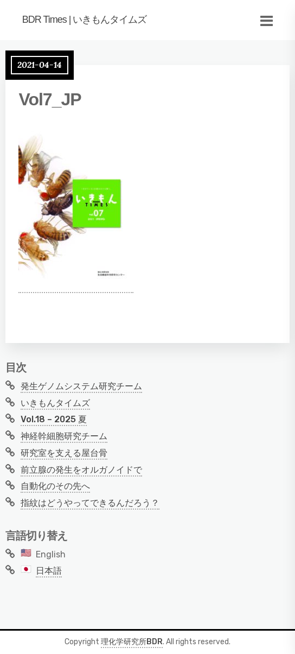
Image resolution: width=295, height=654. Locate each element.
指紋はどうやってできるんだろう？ (90, 503)
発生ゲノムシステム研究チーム (81, 386)
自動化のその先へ (55, 486)
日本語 (49, 571)
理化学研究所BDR (132, 641)
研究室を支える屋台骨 (64, 453)
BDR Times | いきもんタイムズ (84, 19)
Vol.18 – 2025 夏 (54, 419)
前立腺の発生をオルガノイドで (81, 470)
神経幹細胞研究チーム (64, 436)
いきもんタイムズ (55, 403)
